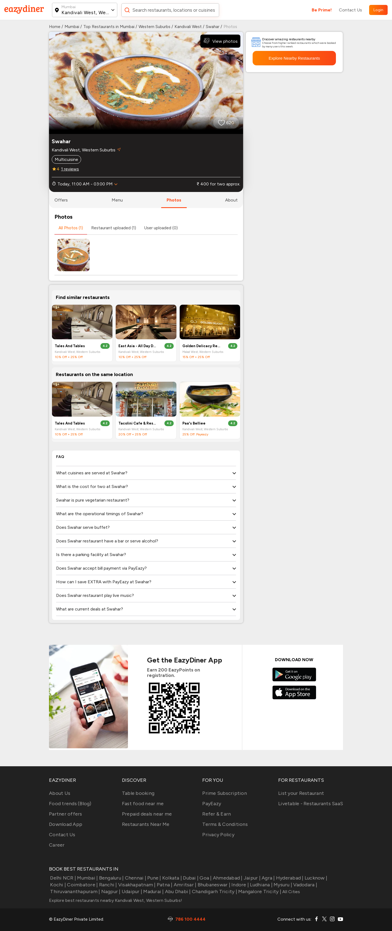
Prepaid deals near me (147, 814)
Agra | (268, 878)
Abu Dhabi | (177, 892)
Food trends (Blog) (70, 804)
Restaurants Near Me (146, 824)
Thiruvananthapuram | (74, 892)
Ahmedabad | (227, 878)
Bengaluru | (111, 878)
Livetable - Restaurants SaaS (310, 804)
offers (61, 200)
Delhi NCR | (62, 878)
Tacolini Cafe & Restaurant (137, 423)
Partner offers (65, 814)
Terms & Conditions (225, 824)
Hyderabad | (289, 878)
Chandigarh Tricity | (214, 892)
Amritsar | (185, 885)
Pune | (153, 878)
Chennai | (135, 878)
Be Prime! (322, 10)
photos (174, 200)
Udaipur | (131, 892)
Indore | (239, 885)
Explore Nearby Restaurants (294, 58)
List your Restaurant (301, 793)
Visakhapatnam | (136, 885)
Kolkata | (171, 878)
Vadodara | (304, 885)
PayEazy (211, 804)
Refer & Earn (216, 814)
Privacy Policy (218, 835)
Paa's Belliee (194, 423)
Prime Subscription (224, 793)
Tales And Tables (70, 346)
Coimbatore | (82, 885)
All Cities (290, 891)
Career (57, 845)
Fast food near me (143, 804)
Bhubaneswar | (213, 885)
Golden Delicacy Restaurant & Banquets (201, 346)
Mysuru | (282, 885)
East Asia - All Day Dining (137, 346)
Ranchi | (107, 885)
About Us (59, 793)
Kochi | (57, 885)
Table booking (138, 793)
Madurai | (153, 892)
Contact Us (350, 10)
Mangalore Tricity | (259, 892)
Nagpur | (110, 892)
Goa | (205, 878)
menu (117, 200)
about (231, 200)
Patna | (164, 885)
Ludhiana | (260, 885)
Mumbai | (87, 878)
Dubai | (190, 878)
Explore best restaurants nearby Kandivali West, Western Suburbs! (115, 900)
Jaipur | (252, 878)
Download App (65, 824)
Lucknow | (315, 878)
